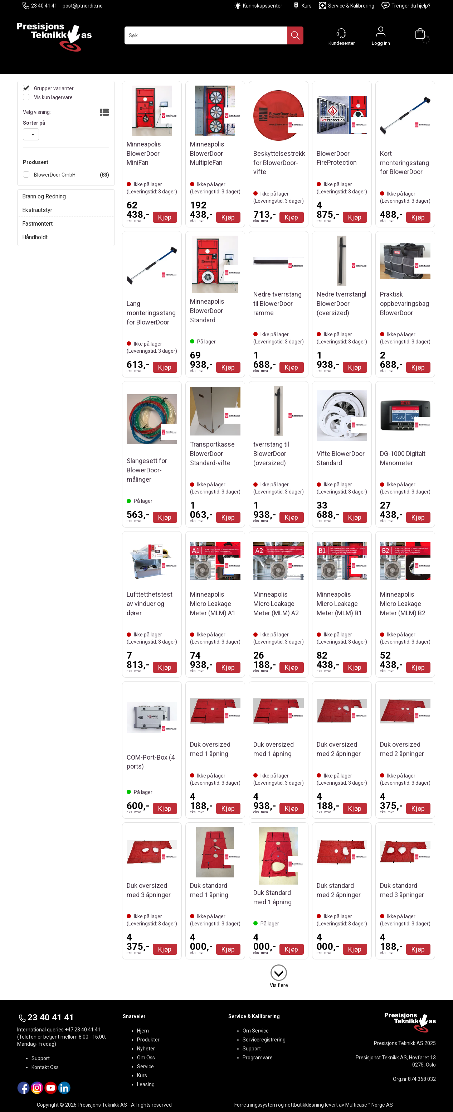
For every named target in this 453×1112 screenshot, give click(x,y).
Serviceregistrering (264, 1040)
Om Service (256, 1031)
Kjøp (165, 217)
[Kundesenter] (341, 33)
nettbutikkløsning (304, 1105)
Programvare (258, 1057)
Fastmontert (37, 223)
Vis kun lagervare (53, 97)
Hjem (143, 1031)
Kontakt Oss (45, 1067)
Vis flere (279, 985)
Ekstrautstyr (37, 210)
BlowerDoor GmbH (54, 175)
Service (145, 1066)
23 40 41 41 (40, 5)
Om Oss (146, 1057)
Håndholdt (35, 237)
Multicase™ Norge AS (369, 1105)
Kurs (302, 5)
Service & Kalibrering (346, 5)
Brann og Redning (44, 196)
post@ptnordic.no (83, 6)
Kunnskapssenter (262, 6)
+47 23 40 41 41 (83, 1029)
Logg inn (381, 33)
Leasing (146, 1084)
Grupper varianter (53, 88)
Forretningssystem (255, 1105)
